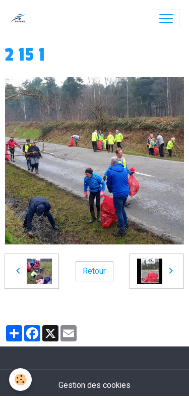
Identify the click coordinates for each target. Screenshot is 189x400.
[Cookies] (20, 379)
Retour (94, 271)
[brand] (21, 18)
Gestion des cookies (94, 385)
